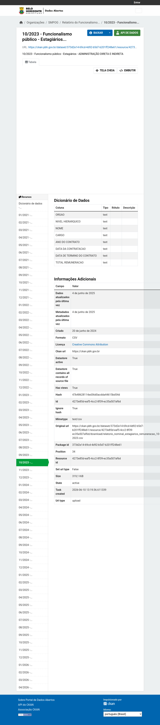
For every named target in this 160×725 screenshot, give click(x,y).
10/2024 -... (25, 552)
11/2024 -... (25, 560)
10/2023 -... (26, 462)
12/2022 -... (25, 387)
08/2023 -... (25, 447)
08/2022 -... (25, 357)
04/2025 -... (25, 597)
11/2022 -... (25, 380)
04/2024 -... (25, 507)
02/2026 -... (25, 672)
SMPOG (53, 22)
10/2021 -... (25, 282)
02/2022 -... (25, 312)
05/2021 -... (25, 245)
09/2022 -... (25, 365)
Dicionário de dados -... (30, 205)
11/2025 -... (25, 650)
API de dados (127, 32)
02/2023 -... (25, 402)
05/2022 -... (25, 335)
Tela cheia (105, 70)
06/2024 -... (25, 522)
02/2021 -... (25, 222)
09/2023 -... (25, 455)
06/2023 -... (25, 432)
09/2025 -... (25, 635)
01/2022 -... (25, 305)
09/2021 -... (25, 275)
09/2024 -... (25, 545)
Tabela (30, 62)
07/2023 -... (25, 440)
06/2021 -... (25, 252)
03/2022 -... (25, 320)
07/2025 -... (25, 620)
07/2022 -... (25, 350)
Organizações (35, 22)
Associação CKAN (29, 709)
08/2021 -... (25, 267)
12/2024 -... (25, 567)
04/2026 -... (25, 687)
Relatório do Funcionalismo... (81, 22)
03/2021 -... (25, 230)
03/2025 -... (25, 590)
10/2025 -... (25, 642)
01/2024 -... (25, 485)
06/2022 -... (25, 342)
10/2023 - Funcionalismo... (121, 22)
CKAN (109, 703)
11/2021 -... (25, 290)
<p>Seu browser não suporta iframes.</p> (80, 134)
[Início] (21, 22)
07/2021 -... (25, 260)
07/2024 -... (25, 530)
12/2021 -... (25, 297)
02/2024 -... (25, 492)
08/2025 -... (25, 627)
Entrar (137, 2)
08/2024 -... (25, 537)
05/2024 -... (25, 515)
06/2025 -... (25, 612)
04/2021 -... (25, 237)
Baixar (96, 32)
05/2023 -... (25, 425)
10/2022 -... (25, 372)
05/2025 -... (25, 605)
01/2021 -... (25, 215)
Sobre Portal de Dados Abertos (36, 700)
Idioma (107, 709)
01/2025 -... (25, 575)
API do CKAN (26, 704)
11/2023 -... (25, 470)
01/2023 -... (25, 395)
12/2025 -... (25, 657)
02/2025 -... (25, 582)
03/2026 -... (25, 680)
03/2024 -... (25, 500)
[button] (109, 33)
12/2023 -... (25, 477)
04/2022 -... (25, 327)
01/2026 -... (25, 665)
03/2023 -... (25, 410)
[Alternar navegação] (138, 10)
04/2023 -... (25, 417)
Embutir (128, 70)
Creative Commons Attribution (90, 344)
